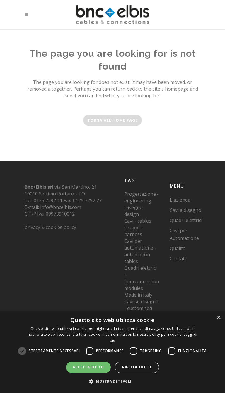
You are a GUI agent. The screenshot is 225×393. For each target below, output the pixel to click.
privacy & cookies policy (50, 227)
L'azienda (180, 200)
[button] (112, 381)
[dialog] (112, 352)
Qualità (177, 248)
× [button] (218, 318)
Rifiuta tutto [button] (136, 367)
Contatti (179, 258)
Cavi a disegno (185, 210)
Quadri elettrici (186, 220)
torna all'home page (112, 120)
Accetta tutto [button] (88, 367)
